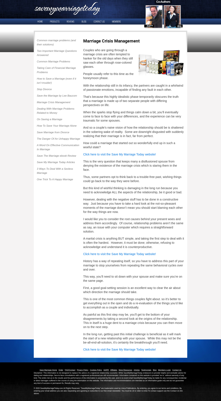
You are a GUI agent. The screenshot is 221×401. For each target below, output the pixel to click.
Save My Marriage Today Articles (56, 162)
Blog (155, 370)
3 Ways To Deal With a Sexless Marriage (55, 170)
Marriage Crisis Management (53, 102)
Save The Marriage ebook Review (56, 155)
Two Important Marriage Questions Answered (57, 53)
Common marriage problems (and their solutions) (56, 42)
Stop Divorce (44, 89)
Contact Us (176, 370)
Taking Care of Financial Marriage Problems (56, 70)
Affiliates (113, 370)
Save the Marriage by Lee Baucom (57, 95)
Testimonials (146, 370)
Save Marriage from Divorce (53, 132)
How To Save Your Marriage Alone (57, 125)
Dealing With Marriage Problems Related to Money (55, 110)
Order (60, 370)
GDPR (106, 370)
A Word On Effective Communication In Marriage (58, 147)
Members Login (164, 370)
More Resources (125, 370)
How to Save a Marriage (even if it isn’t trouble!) (56, 80)
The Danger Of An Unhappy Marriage (58, 138)
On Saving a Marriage (49, 119)
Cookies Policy (96, 370)
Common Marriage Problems (53, 61)
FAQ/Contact (70, 370)
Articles (137, 370)
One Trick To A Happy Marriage (55, 179)
